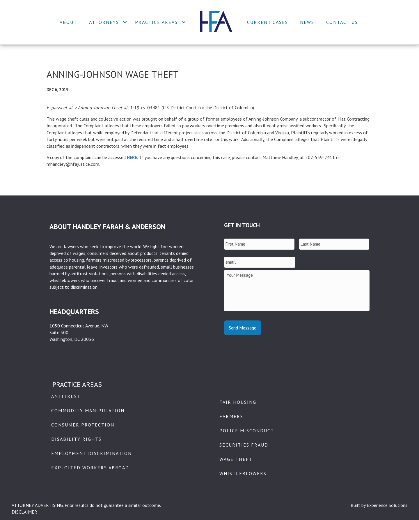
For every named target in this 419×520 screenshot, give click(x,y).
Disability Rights (76, 439)
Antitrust (66, 396)
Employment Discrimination (91, 453)
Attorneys (104, 22)
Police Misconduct (246, 430)
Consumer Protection (82, 425)
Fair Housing (237, 402)
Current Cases (267, 22)
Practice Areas (156, 22)
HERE (132, 157)
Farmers (231, 416)
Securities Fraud (243, 445)
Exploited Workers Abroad (90, 467)
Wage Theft (236, 459)
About (68, 22)
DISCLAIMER (24, 512)
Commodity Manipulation (88, 410)
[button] (124, 22)
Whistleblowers (243, 473)
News (307, 22)
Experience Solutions (387, 505)
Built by (359, 505)
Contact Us (342, 22)
